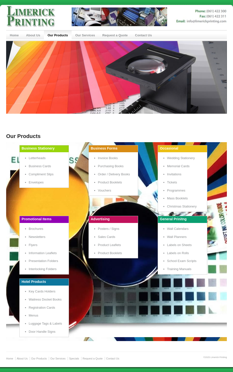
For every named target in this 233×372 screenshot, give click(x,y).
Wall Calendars (178, 229)
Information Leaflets (43, 253)
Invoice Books (108, 158)
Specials (74, 358)
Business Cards (40, 166)
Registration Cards (42, 307)
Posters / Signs (108, 229)
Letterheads (37, 158)
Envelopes (36, 182)
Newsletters (37, 237)
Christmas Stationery (182, 206)
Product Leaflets (109, 245)
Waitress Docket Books (45, 299)
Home (14, 35)
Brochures (36, 229)
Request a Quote (115, 35)
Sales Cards (106, 237)
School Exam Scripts (181, 261)
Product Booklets (110, 182)
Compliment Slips (41, 174)
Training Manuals (179, 269)
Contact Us (143, 35)
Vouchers (104, 190)
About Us (33, 35)
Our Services (85, 35)
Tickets (172, 182)
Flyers (33, 245)
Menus (33, 315)
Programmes (176, 190)
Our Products (58, 35)
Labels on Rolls (178, 253)
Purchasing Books (111, 166)
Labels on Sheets (179, 245)
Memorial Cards (178, 166)
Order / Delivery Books (114, 174)
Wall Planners (177, 237)
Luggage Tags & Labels (45, 323)
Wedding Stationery (181, 158)
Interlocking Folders (42, 269)
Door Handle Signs (42, 331)
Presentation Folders (43, 261)
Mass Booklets (177, 198)
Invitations (174, 174)
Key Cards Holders (42, 291)
